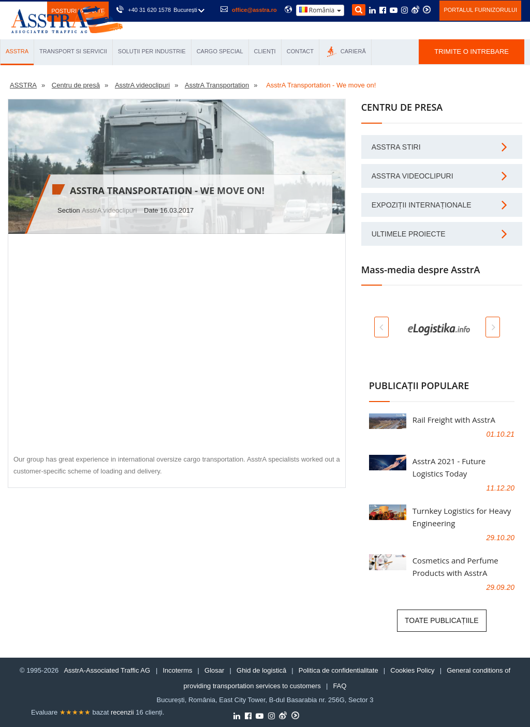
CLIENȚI (265, 51)
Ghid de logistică (261, 670)
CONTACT (300, 51)
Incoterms (177, 670)
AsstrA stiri (396, 147)
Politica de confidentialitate (338, 670)
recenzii (122, 712)
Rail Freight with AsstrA (454, 419)
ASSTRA (17, 51)
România (320, 10)
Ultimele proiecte (409, 234)
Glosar (214, 670)
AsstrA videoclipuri (109, 210)
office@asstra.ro (254, 10)
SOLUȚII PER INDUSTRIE (152, 51)
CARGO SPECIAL (220, 51)
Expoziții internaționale (422, 205)
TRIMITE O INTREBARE (471, 51)
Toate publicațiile (442, 620)
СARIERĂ (346, 52)
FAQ (339, 686)
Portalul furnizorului (480, 10)
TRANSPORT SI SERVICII (73, 51)
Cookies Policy (412, 670)
